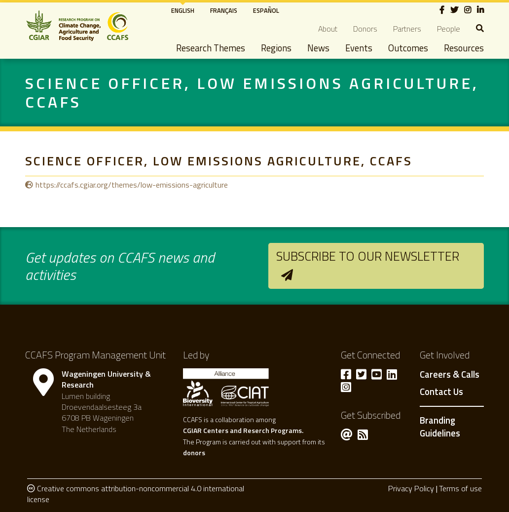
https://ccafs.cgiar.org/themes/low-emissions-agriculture (132, 184)
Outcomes (408, 48)
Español (266, 10)
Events (358, 48)
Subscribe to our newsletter (367, 256)
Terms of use (460, 488)
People (448, 29)
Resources (464, 48)
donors (194, 452)
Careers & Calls (449, 374)
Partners (407, 29)
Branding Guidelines (440, 426)
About (327, 29)
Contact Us (441, 392)
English (182, 10)
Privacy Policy (411, 488)
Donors (365, 29)
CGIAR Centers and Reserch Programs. (243, 430)
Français (223, 10)
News (318, 48)
